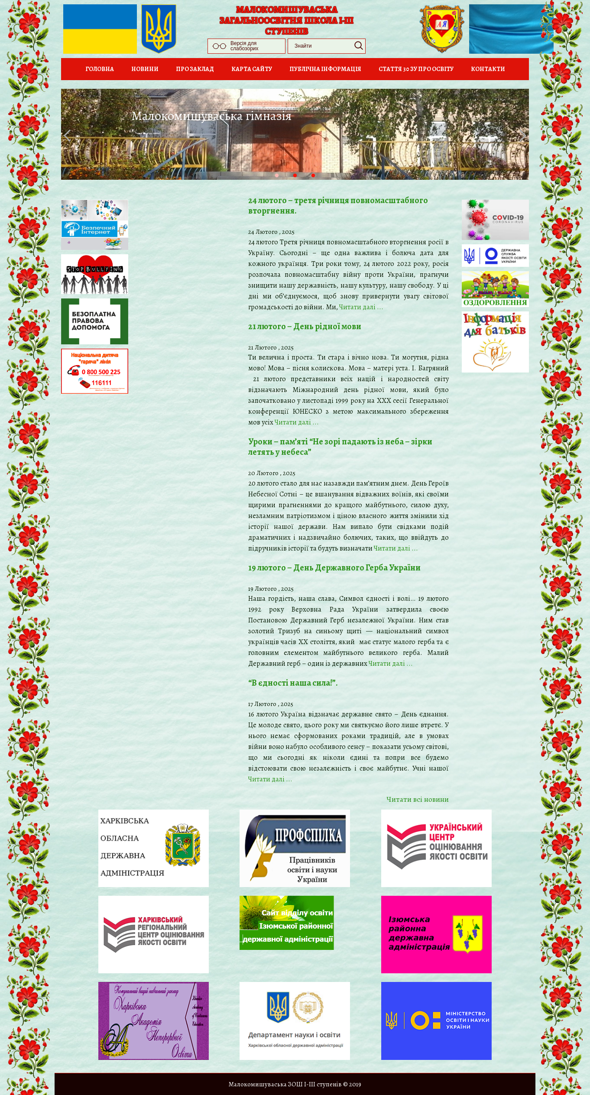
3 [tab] (322, 184)
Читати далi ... (361, 307)
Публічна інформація (325, 69)
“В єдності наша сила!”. (293, 683)
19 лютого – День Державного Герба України (334, 567)
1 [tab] (285, 184)
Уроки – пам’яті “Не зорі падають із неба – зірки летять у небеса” (340, 447)
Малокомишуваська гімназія (211, 115)
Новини (145, 69)
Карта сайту (251, 69)
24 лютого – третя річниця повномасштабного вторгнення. (338, 205)
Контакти (488, 69)
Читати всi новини (417, 799)
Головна (99, 69)
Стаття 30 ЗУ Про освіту (416, 69)
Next (520, 136)
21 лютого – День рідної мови (304, 326)
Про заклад (195, 69)
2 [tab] (303, 184)
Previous (70, 136)
